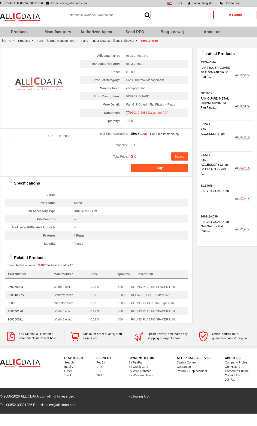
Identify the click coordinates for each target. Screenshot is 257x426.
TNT (99, 375)
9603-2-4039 (209, 216)
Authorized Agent (96, 32)
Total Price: (120, 156)
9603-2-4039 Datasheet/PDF (147, 112)
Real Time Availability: (113, 134)
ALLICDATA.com (33, 396)
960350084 (15, 287)
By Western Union (140, 375)
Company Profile (236, 362)
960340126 (15, 311)
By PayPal (135, 362)
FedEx (100, 362)
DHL (99, 371)
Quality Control (187, 362)
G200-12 (206, 93)
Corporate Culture (237, 371)
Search (69, 362)
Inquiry (179, 156)
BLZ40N (206, 185)
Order (68, 371)
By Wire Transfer (139, 371)
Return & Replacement (192, 371)
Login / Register (201, 3)
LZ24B (205, 124)
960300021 (15, 319)
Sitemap (251, 3)
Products (19, 32)
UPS (99, 366)
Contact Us (232, 375)
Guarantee (184, 366)
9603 (11, 303)
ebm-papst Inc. (136, 88)
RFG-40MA (208, 62)
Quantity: (122, 145)
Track (68, 375)
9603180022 (16, 295)
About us (212, 32)
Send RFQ (135, 32)
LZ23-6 (205, 154)
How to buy (230, 3)
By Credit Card (138, 366)
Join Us (230, 379)
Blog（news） (173, 32)
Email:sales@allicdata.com (69, 3)
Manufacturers (58, 32)
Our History (232, 366)
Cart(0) (235, 15)
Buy (159, 168)
